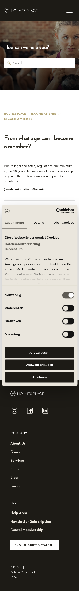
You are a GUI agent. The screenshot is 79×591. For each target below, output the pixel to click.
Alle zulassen (39, 352)
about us (18, 443)
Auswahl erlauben (39, 365)
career (16, 486)
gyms (15, 452)
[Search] (39, 63)
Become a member (44, 113)
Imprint (18, 567)
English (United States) (35, 545)
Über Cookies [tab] (64, 222)
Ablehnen (39, 377)
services (17, 460)
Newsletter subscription (30, 522)
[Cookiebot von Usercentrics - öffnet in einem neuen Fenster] (56, 211)
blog (14, 477)
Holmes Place (15, 113)
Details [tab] (38, 222)
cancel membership (26, 530)
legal (14, 577)
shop (14, 469)
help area (18, 513)
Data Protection (25, 572)
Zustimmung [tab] (14, 222)
